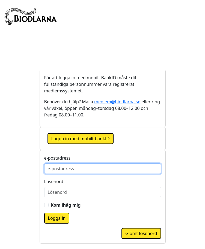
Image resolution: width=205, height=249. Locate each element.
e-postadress (57, 158)
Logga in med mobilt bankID (80, 139)
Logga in (57, 218)
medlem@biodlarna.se (117, 102)
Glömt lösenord (141, 233)
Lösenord (53, 181)
